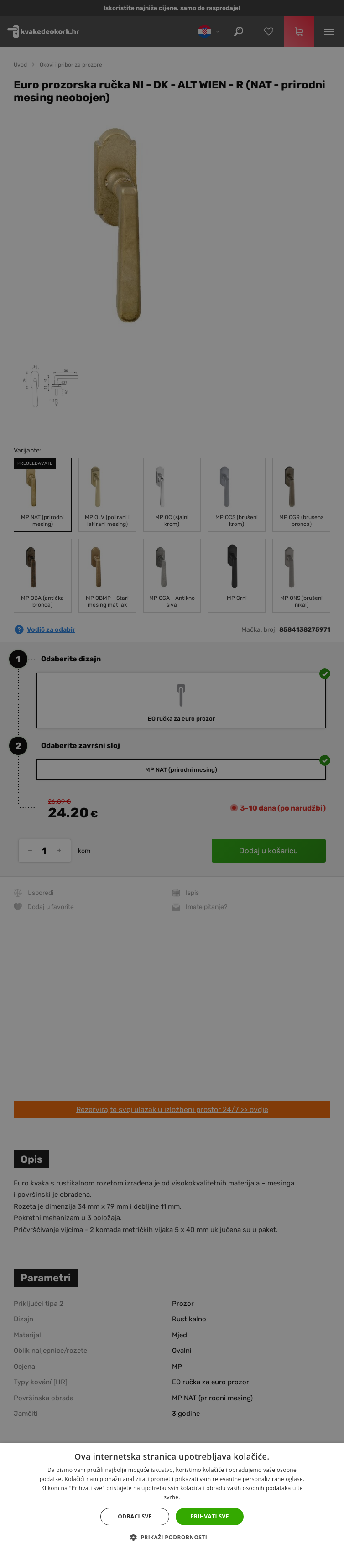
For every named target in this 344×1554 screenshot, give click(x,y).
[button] (172, 1537)
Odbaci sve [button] (135, 1516)
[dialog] (172, 777)
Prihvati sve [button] (209, 1516)
